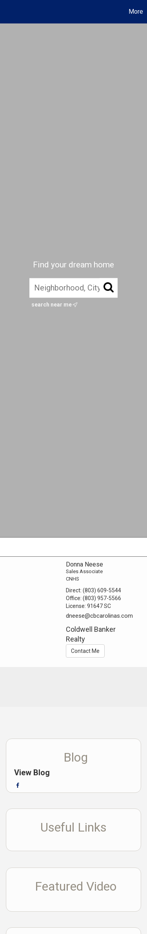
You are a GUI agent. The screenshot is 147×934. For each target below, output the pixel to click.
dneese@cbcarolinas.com (99, 615)
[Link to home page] (7, 11)
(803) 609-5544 (102, 590)
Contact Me (85, 651)
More (136, 11)
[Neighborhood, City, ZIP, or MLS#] (73, 288)
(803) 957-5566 (102, 598)
